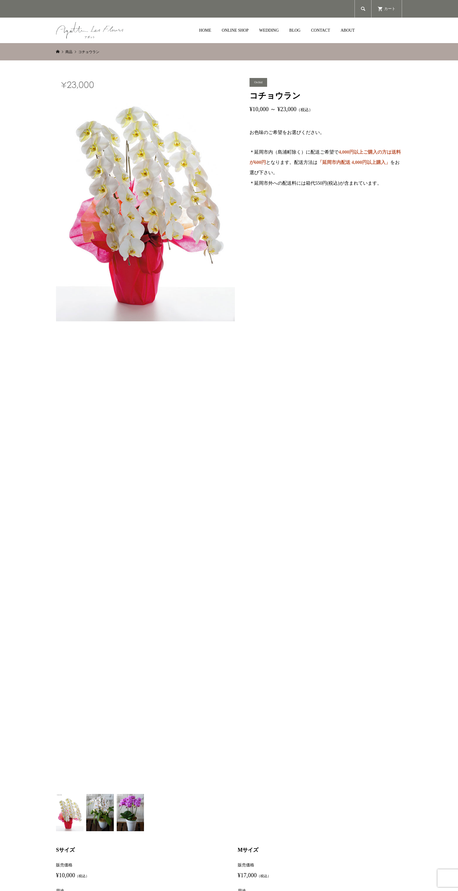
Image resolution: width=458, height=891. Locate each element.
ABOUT (348, 30)
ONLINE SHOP (235, 30)
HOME (205, 30)
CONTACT (320, 30)
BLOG (295, 30)
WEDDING (269, 30)
